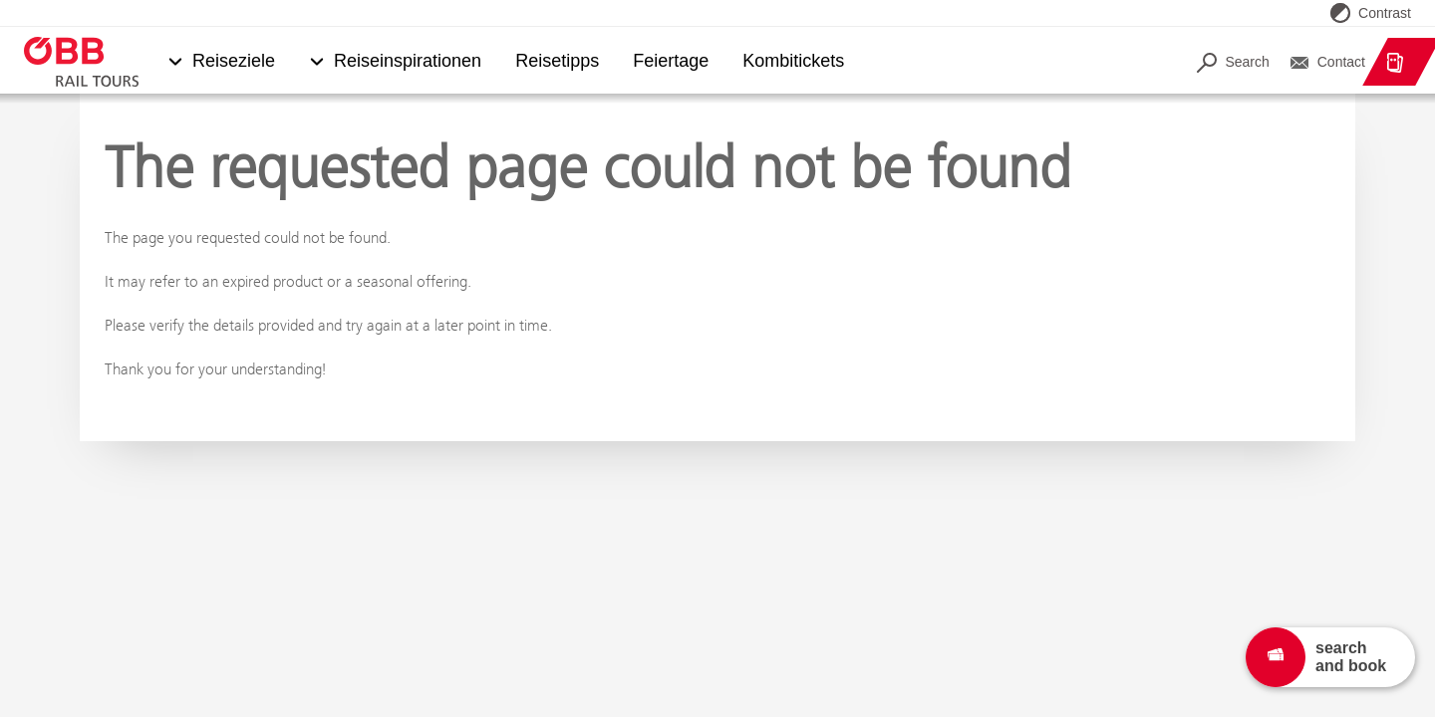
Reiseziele (233, 61)
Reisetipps (557, 61)
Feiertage (671, 61)
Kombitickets (794, 61)
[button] (174, 62)
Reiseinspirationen (407, 61)
